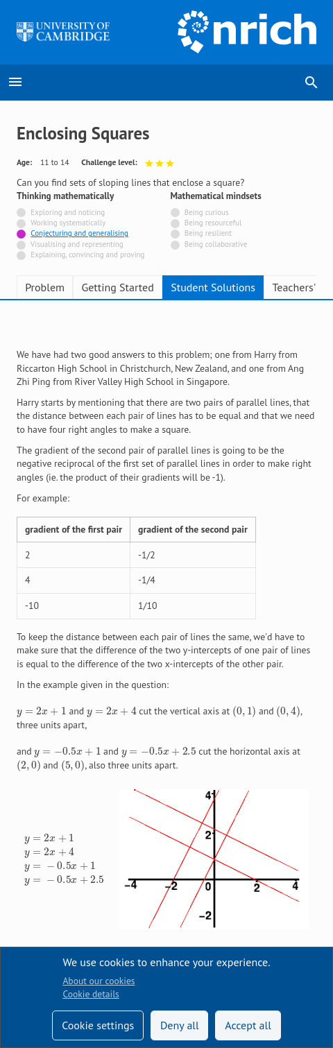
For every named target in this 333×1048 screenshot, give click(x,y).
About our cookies (98, 980)
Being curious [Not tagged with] (207, 212)
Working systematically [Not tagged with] (68, 222)
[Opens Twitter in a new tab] (236, 838)
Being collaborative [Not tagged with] (216, 244)
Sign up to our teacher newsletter (85, 836)
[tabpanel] (166, 548)
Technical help (46, 869)
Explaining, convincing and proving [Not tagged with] (87, 254)
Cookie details (90, 994)
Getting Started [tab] (117, 287)
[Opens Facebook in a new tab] (272, 838)
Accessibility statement (63, 901)
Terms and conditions (60, 934)
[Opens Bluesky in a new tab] (308, 838)
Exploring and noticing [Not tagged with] (68, 212)
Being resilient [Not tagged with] (208, 233)
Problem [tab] (45, 287)
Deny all (179, 1025)
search (311, 82)
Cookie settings (98, 1025)
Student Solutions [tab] (213, 287)
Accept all (248, 1025)
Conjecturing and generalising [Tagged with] (79, 233)
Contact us (150, 901)
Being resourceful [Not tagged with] (213, 222)
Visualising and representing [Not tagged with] (77, 244)
